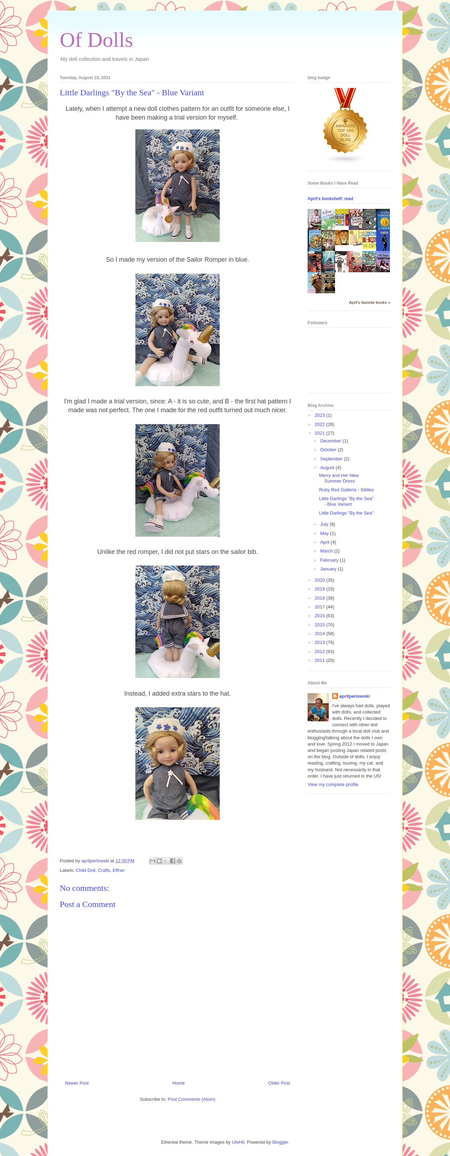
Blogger (280, 1142)
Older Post (279, 1083)
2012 (320, 651)
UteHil (238, 1142)
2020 (320, 580)
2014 (320, 633)
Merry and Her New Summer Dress (339, 478)
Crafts (104, 870)
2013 (320, 642)
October (329, 449)
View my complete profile (333, 784)
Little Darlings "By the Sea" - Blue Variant (346, 501)
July (325, 524)
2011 (320, 660)
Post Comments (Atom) (191, 1099)
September (332, 458)
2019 (320, 589)
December (331, 440)
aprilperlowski (354, 696)
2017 (320, 606)
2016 (320, 615)
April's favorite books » (369, 302)
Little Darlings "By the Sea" (346, 513)
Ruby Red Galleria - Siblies (346, 489)
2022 (320, 424)
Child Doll (86, 870)
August (328, 467)
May (325, 533)
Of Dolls (96, 39)
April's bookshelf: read (330, 198)
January (329, 568)
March (327, 551)
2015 (320, 624)
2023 (320, 415)
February (330, 560)
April (325, 542)
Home (179, 1083)
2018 (320, 598)
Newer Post (77, 1083)
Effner (118, 870)
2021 (320, 433)
